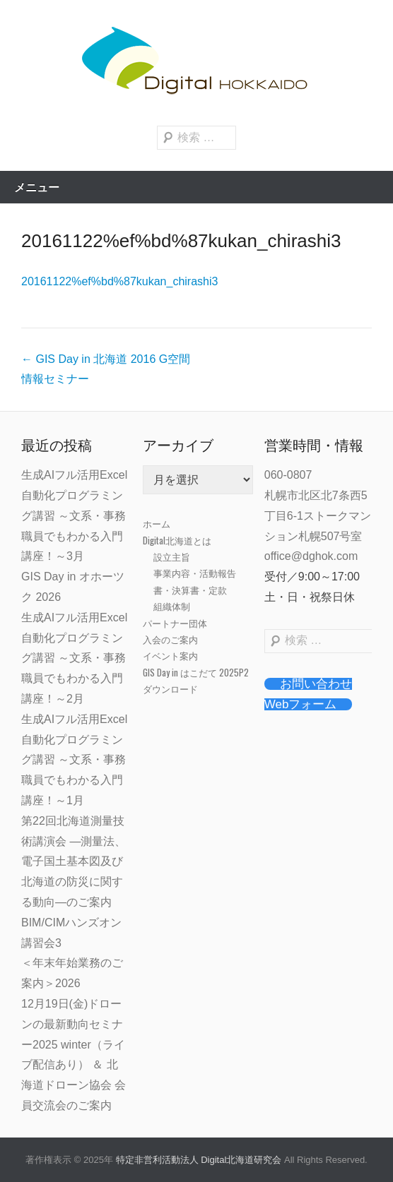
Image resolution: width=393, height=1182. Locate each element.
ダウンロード (170, 688)
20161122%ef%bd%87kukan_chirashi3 (181, 240)
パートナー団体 (175, 623)
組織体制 (171, 606)
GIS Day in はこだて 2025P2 (196, 672)
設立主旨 (171, 556)
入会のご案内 (170, 639)
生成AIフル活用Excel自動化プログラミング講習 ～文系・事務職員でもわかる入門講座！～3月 (74, 515)
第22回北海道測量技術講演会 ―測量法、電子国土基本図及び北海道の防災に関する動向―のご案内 (73, 861)
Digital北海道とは (177, 540)
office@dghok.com (311, 556)
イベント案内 (170, 655)
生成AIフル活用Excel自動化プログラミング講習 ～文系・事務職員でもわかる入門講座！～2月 (74, 658)
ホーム (156, 523)
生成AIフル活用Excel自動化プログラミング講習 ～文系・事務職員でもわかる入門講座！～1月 (74, 759)
